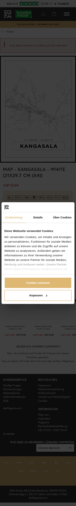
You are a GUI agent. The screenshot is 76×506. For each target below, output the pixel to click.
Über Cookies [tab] (62, 217)
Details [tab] (38, 217)
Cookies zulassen (38, 282)
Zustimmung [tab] (13, 217)
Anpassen (38, 295)
